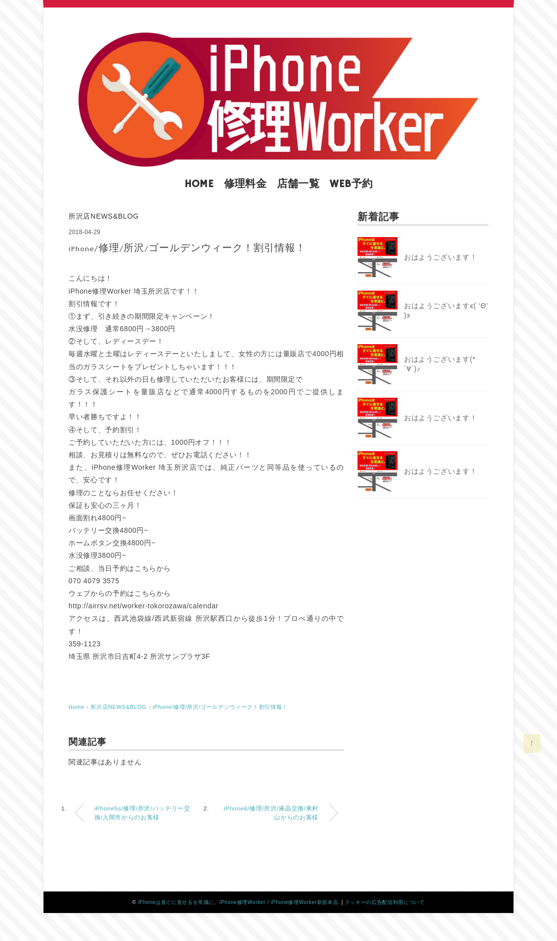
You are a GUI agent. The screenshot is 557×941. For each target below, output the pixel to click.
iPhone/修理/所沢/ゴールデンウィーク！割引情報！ (220, 707)
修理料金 (245, 184)
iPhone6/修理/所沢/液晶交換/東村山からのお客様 (271, 812)
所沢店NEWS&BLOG (103, 216)
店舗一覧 (298, 184)
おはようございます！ (441, 257)
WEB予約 (351, 184)
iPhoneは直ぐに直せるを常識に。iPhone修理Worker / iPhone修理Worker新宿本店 (238, 902)
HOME (199, 184)
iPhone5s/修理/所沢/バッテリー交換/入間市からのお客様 (142, 812)
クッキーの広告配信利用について (385, 902)
